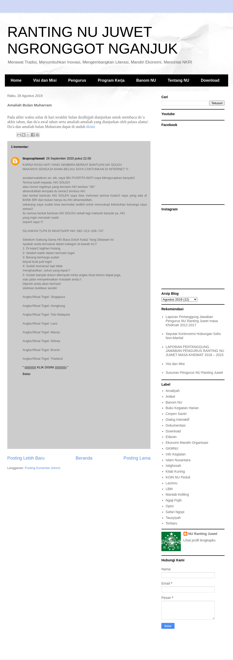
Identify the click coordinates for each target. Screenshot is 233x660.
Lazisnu (171, 483)
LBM (169, 489)
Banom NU (146, 80)
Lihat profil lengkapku (199, 540)
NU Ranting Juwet (202, 534)
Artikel (170, 396)
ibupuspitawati (34, 158)
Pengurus (77, 80)
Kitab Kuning (175, 471)
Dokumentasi (176, 425)
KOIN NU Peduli (178, 477)
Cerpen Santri (176, 414)
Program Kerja (111, 80)
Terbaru (171, 523)
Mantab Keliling (177, 494)
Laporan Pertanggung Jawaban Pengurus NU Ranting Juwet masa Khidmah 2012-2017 (192, 321)
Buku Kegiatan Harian (182, 408)
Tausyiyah (173, 518)
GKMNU (172, 448)
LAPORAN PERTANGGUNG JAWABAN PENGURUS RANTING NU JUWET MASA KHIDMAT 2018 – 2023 (195, 351)
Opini (170, 506)
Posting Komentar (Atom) (42, 468)
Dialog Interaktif (177, 419)
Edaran (171, 437)
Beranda (84, 458)
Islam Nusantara (178, 460)
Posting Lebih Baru (26, 458)
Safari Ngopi (175, 512)
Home (16, 80)
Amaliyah (173, 391)
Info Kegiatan (176, 454)
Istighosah (173, 466)
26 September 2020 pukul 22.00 (68, 158)
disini (90, 127)
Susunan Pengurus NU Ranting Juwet (194, 372)
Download (210, 80)
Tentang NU (178, 80)
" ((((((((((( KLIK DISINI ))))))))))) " (45, 367)
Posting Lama (137, 458)
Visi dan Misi (45, 80)
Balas (27, 374)
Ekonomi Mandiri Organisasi (187, 443)
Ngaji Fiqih (174, 500)
